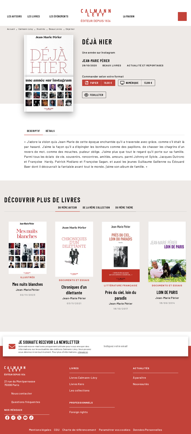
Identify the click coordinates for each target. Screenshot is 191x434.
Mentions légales (40, 429)
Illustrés (41, 29)
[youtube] (25, 418)
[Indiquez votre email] (137, 346)
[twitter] (19, 418)
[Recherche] (182, 16)
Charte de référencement (79, 429)
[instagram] (13, 418)
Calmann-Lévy (25, 29)
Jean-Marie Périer (96, 61)
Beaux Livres (55, 29)
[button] (112, 65)
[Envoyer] (178, 346)
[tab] (14, 16)
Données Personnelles (147, 429)
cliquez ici (83, 352)
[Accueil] (96, 15)
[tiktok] (31, 418)
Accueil (11, 29)
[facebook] (7, 418)
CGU (56, 429)
